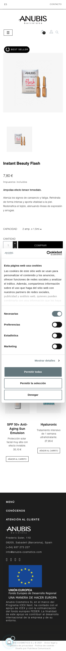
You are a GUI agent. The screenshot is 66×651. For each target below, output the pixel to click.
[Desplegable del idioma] (5, 4)
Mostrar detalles (45, 360)
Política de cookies (44, 646)
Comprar (40, 246)
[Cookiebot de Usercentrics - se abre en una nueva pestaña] (47, 253)
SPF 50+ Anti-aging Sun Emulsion (17, 429)
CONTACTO (56, 4)
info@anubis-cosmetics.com (24, 552)
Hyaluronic (49, 424)
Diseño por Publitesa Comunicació (33, 649)
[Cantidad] (8, 245)
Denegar (33, 394)
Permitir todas (33, 371)
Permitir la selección (33, 383)
